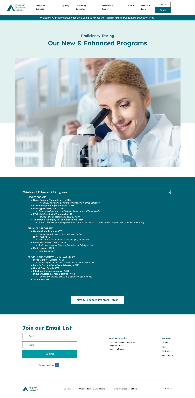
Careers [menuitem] (165, 342)
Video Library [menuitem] (167, 355)
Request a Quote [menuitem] (145, 7)
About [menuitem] (131, 5)
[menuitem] (163, 4)
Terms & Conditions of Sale (124, 389)
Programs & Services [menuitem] (41, 7)
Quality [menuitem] (65, 5)
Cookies (67, 389)
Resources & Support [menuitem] (107, 7)
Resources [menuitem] (166, 338)
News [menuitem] (164, 347)
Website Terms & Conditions (92, 389)
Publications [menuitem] (167, 351)
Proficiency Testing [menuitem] (118, 338)
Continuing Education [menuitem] (81, 7)
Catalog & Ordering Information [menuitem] (122, 342)
